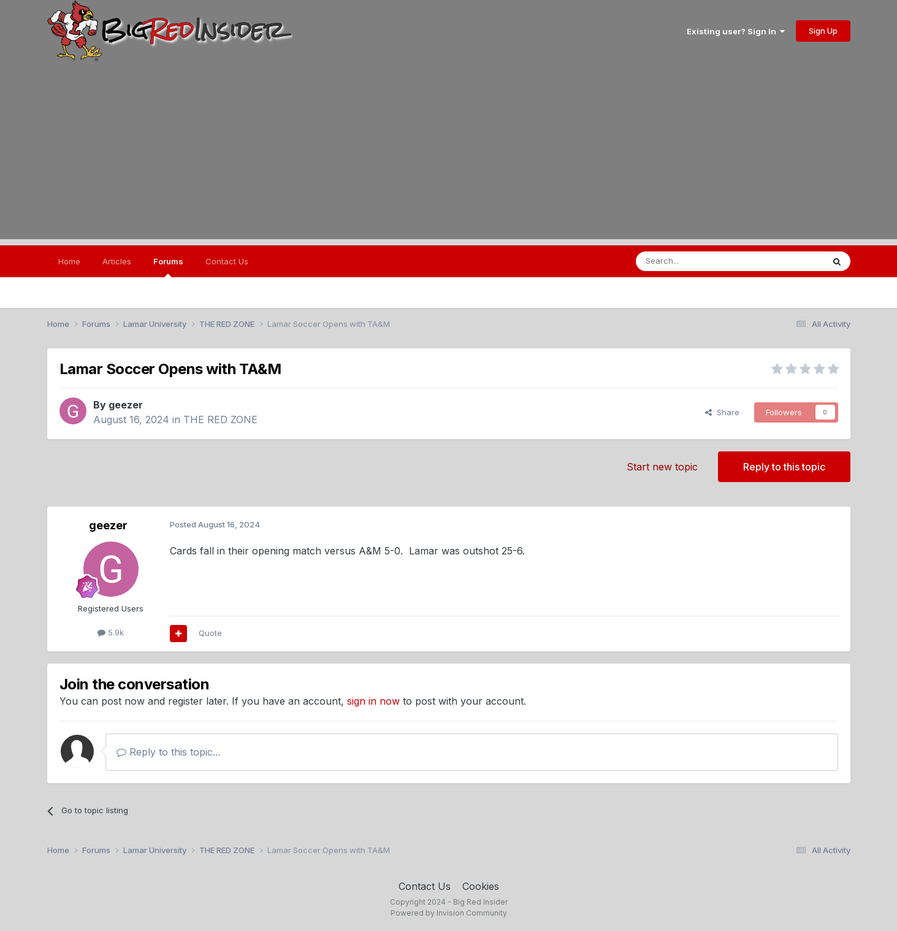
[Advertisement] (449, 153)
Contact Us (226, 261)
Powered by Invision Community (449, 913)
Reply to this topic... (168, 752)
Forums (168, 266)
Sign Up (823, 31)
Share (722, 412)
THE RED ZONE (220, 419)
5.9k (110, 632)
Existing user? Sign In (736, 31)
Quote (210, 633)
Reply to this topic (784, 467)
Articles (116, 261)
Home (69, 261)
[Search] (698, 261)
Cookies (480, 886)
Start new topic (662, 467)
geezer (126, 405)
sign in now (373, 701)
